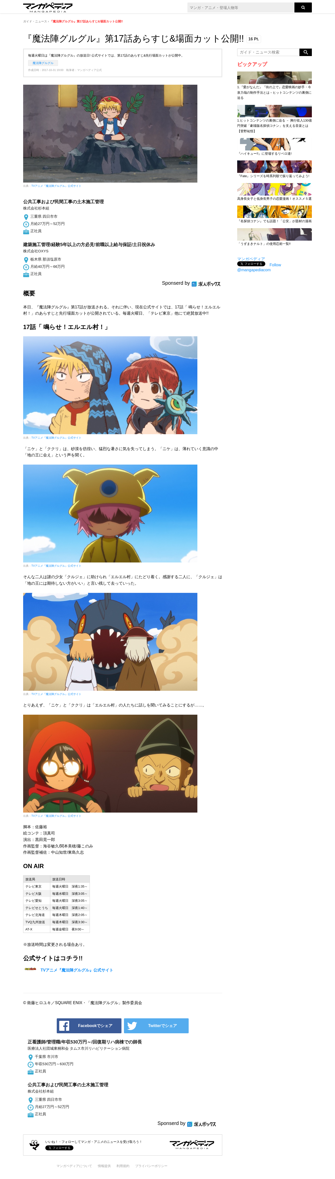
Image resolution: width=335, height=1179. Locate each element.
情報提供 (104, 1166)
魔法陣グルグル (43, 63)
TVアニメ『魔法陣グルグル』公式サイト (56, 185)
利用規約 (122, 1166)
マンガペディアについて (74, 1166)
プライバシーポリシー (151, 1166)
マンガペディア (251, 259)
